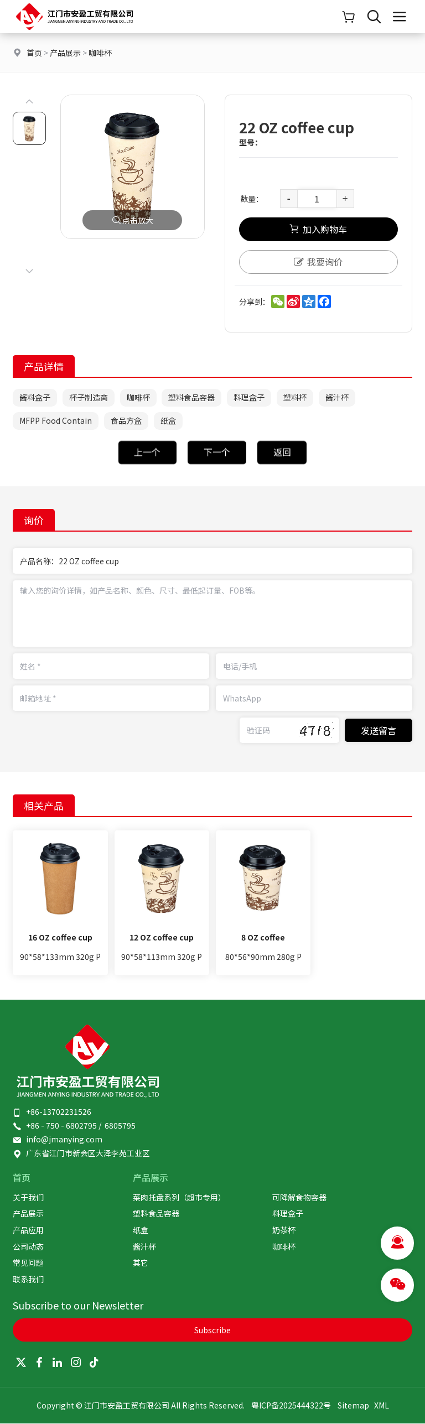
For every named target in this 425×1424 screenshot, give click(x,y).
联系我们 (28, 1279)
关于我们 (28, 1197)
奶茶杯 (284, 1230)
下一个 (217, 465)
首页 (34, 52)
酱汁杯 (337, 398)
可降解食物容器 (299, 1197)
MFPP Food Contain (55, 421)
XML (381, 1405)
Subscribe (212, 1330)
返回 (282, 465)
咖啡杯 (100, 52)
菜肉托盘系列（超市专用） (179, 1197)
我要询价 (318, 262)
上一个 (147, 465)
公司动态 (28, 1247)
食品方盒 (126, 421)
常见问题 (28, 1263)
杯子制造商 (88, 398)
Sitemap (353, 1405)
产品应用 (28, 1230)
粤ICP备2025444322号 (291, 1405)
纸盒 (168, 421)
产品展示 (65, 52)
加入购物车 (318, 230)
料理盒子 (249, 398)
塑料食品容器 (192, 398)
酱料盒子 (34, 398)
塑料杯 (295, 398)
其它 (140, 1263)
